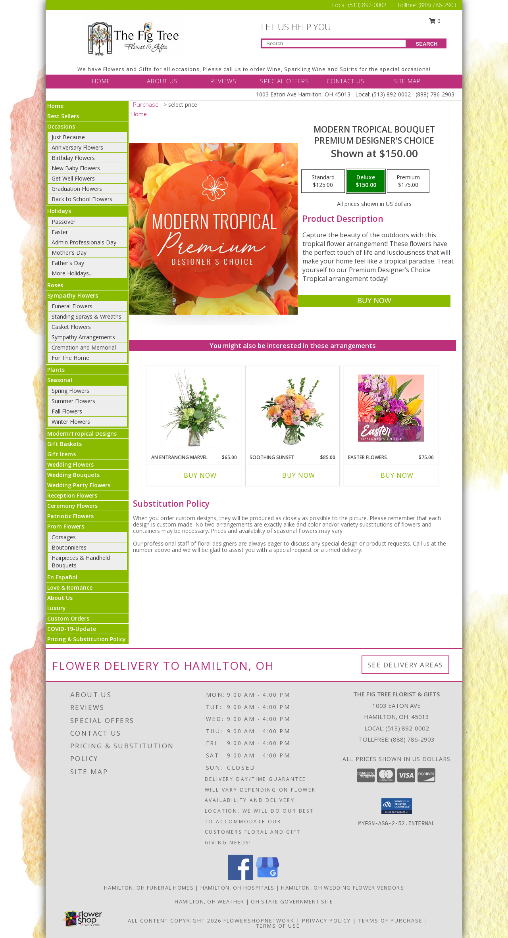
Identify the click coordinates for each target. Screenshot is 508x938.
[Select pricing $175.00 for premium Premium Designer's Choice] (408, 181)
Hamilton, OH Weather (209, 901)
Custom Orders (68, 618)
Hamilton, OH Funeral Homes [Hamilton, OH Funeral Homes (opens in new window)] (149, 887)
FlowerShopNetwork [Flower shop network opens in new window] (258, 920)
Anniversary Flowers (77, 147)
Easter (60, 232)
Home (55, 106)
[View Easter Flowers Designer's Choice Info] (391, 408)
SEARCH (427, 44)
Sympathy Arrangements (83, 337)
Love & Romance (69, 587)
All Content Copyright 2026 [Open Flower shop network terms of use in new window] (174, 920)
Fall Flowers (67, 411)
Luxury (56, 608)
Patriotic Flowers (70, 516)
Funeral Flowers (72, 306)
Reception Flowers (72, 495)
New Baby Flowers (76, 168)
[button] (396, 806)
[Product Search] (334, 43)
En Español (62, 577)
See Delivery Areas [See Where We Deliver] (405, 664)
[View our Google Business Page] (267, 878)
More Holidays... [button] (72, 273)
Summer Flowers (73, 401)
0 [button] (435, 21)
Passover (63, 221)
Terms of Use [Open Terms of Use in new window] (278, 925)
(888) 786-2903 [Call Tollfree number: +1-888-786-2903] (437, 5)
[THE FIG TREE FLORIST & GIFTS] (134, 36)
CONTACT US (346, 81)
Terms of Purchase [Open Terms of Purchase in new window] (390, 920)
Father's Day (68, 263)
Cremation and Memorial (84, 347)
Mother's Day (69, 252)
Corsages (64, 537)
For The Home (70, 357)
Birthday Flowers (73, 157)
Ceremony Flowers (72, 505)
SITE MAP (407, 81)
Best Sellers (63, 116)
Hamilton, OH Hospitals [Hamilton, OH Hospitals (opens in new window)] (237, 887)
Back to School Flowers (82, 199)
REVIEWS (223, 81)
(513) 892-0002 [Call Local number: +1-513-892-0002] (368, 5)
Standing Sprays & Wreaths (86, 316)
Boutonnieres (69, 547)
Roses (55, 285)
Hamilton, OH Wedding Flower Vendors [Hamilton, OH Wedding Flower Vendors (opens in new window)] (342, 887)
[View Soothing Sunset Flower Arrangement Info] (293, 408)
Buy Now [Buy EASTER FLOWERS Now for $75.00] (397, 475)
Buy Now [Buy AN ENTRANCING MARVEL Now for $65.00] (200, 475)
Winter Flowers (71, 421)
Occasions (61, 126)
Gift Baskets (64, 444)
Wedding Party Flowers (78, 485)
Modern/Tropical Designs (82, 433)
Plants (56, 369)
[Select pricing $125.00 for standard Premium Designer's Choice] (323, 181)
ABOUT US (162, 81)
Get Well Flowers (73, 178)
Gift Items (61, 454)
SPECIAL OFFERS (284, 81)
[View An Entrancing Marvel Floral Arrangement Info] (194, 408)
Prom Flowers (65, 526)
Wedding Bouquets (73, 475)
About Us (60, 598)
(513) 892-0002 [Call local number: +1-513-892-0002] (407, 728)
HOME (101, 81)
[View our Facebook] (240, 878)
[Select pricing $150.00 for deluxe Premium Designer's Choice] (366, 181)
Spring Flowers (70, 390)
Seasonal (59, 380)
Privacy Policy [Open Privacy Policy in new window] (326, 920)
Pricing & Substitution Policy (86, 639)
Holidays (59, 211)
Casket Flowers (71, 327)
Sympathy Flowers (72, 295)
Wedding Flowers (70, 464)
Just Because (68, 137)
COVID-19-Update (71, 628)
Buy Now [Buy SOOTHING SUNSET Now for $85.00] (298, 475)
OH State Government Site (292, 901)
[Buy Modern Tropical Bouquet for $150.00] (374, 301)
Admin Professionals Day (84, 242)
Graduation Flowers (77, 188)
